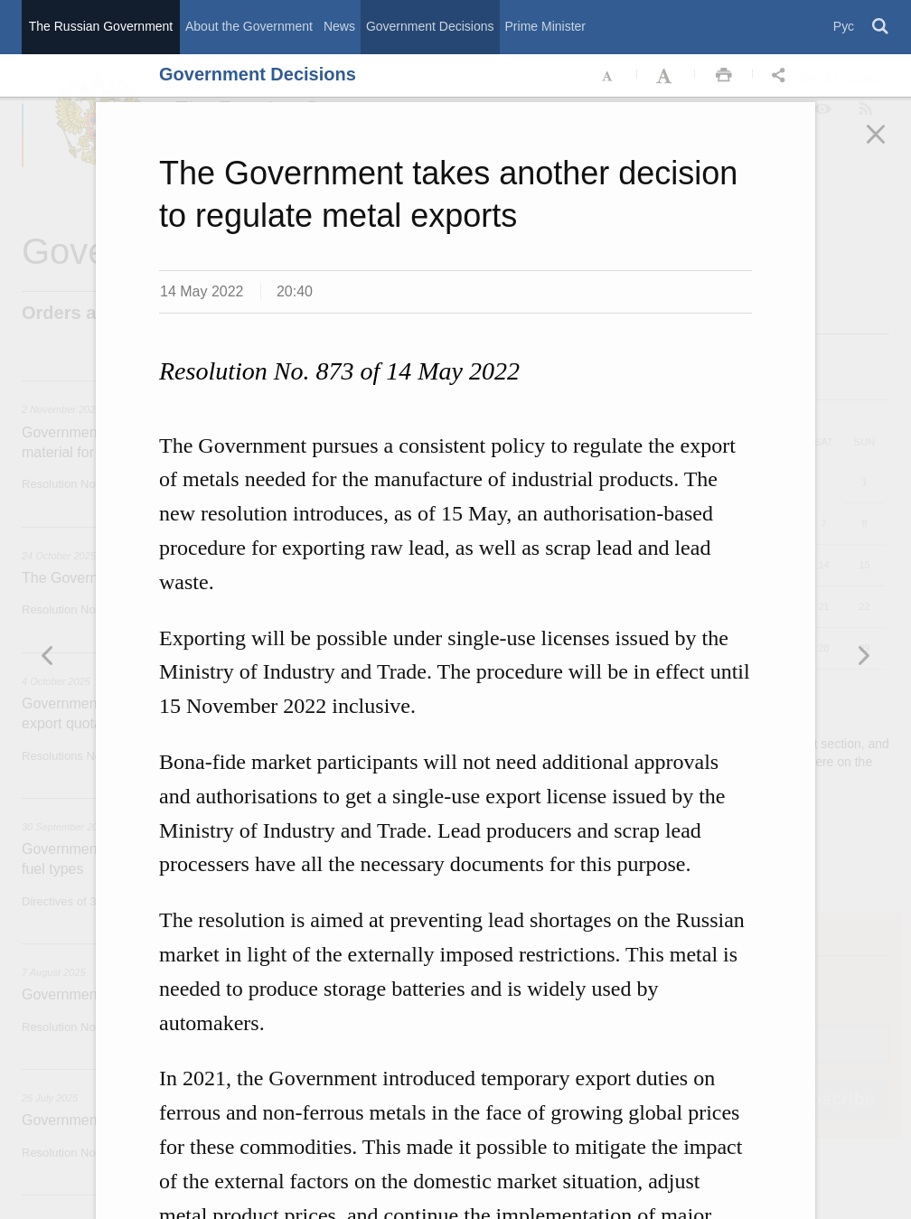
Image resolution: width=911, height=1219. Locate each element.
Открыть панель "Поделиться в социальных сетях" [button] (781, 76)
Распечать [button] (724, 76)
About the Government (249, 26)
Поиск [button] (881, 27)
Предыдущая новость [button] (863, 655)
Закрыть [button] (888, 146)
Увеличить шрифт (666, 76)
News (339, 26)
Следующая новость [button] (48, 655)
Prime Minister (545, 26)
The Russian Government (101, 26)
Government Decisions (430, 26)
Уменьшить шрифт (608, 76)
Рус (843, 26)
